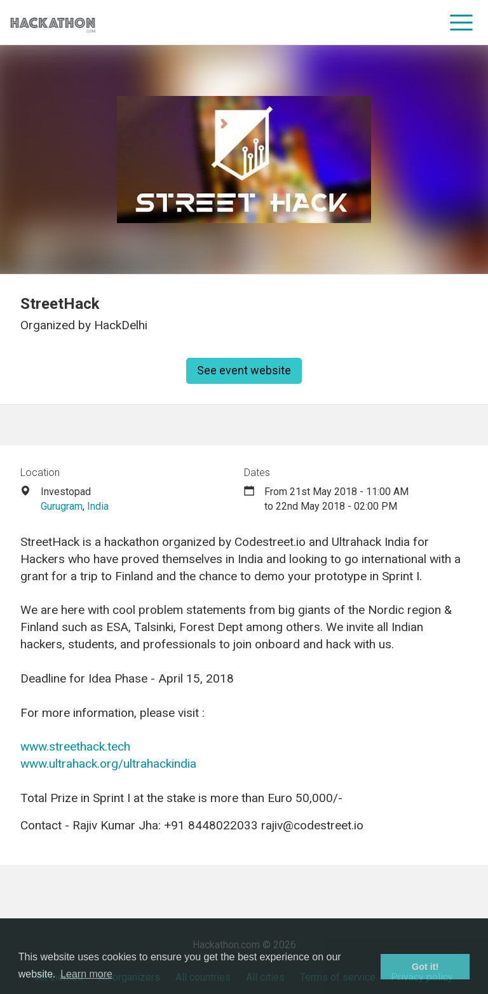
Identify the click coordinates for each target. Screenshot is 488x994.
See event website (244, 370)
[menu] (461, 22)
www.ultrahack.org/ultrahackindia (108, 763)
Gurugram (62, 506)
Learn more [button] (86, 974)
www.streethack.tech (75, 746)
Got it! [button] (425, 967)
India (98, 506)
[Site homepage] (52, 22)
